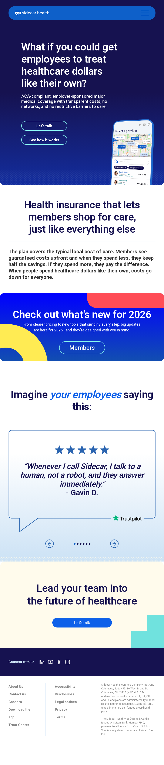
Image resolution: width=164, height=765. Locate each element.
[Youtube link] (50, 662)
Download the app (19, 713)
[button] (145, 13)
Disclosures (64, 694)
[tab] (14, 751)
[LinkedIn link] (41, 662)
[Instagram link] (67, 662)
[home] (32, 13)
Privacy (61, 710)
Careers (15, 702)
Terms (60, 717)
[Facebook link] (58, 662)
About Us (16, 687)
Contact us (17, 694)
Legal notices (66, 702)
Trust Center (19, 725)
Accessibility (65, 687)
